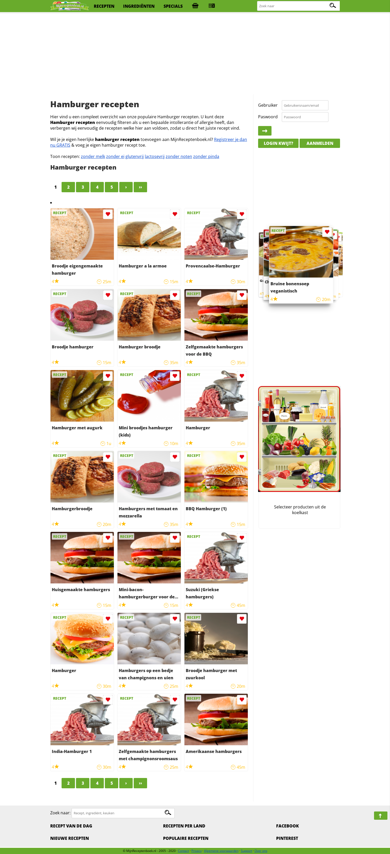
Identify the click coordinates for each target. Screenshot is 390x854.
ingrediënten (139, 6)
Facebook (287, 826)
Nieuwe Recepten (69, 838)
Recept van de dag (71, 826)
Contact (183, 851)
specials (173, 6)
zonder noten (179, 156)
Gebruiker (268, 105)
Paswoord (268, 117)
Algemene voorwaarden (221, 851)
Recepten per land (184, 826)
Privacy (196, 851)
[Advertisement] (195, 54)
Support (246, 851)
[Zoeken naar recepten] (299, 6)
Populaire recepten (185, 838)
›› (140, 187)
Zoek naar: (60, 813)
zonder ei (115, 156)
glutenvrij (134, 156)
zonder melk (93, 156)
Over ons (261, 851)
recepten (104, 6)
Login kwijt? (278, 143)
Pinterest (287, 838)
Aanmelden (320, 143)
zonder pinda (206, 156)
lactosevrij (155, 156)
